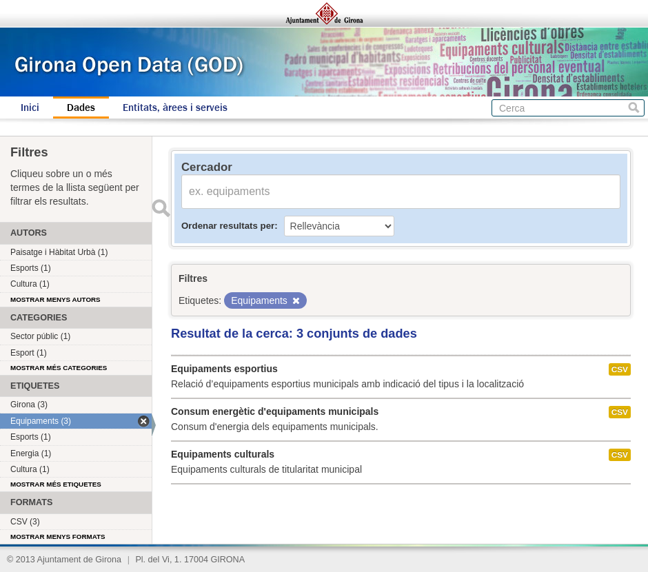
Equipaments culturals (222, 454)
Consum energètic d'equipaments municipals (274, 411)
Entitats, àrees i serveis (175, 107)
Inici (30, 107)
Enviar (160, 208)
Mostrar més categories (58, 367)
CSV (619, 369)
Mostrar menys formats (57, 536)
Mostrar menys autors (55, 299)
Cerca (634, 108)
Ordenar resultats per (227, 226)
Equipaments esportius (224, 368)
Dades (81, 107)
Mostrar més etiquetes (55, 484)
